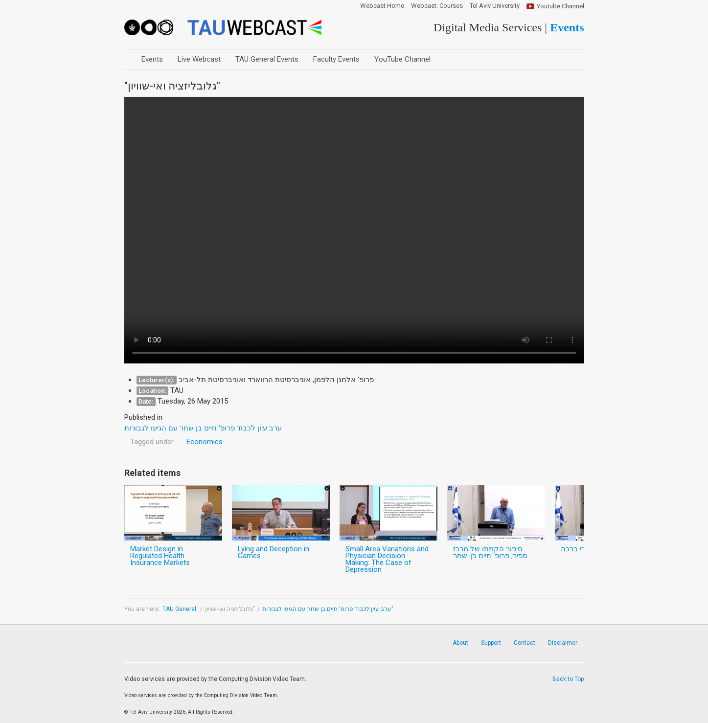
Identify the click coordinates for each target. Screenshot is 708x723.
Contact (524, 642)
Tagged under (152, 441)
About (460, 642)
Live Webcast (199, 59)
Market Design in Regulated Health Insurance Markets (160, 555)
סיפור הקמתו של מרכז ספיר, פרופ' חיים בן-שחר (490, 552)
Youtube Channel (560, 6)
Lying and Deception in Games (273, 552)
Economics (204, 441)
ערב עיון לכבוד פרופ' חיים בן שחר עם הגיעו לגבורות (326, 609)
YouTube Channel (402, 59)
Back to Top (568, 679)
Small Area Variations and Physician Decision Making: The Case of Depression (387, 559)
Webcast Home (382, 5)
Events (152, 59)
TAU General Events (266, 59)
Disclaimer (562, 642)
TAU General (180, 609)
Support (491, 642)
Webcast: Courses (437, 5)
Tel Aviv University (495, 5)
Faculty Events (336, 59)
